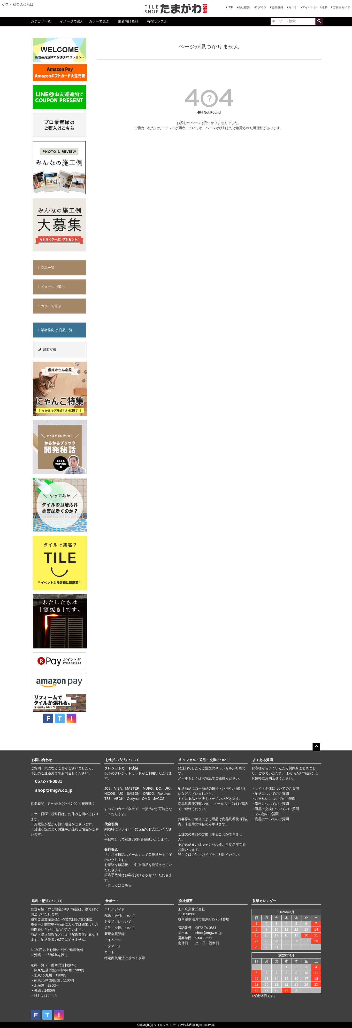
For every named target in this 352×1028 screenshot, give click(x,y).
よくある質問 (263, 760)
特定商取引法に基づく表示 (124, 958)
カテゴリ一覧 (41, 21)
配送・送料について (119, 916)
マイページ (309, 7)
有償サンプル (157, 21)
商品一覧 (47, 268)
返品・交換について (119, 928)
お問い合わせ (42, 760)
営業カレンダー (264, 901)
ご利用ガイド (341, 7)
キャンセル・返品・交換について (204, 760)
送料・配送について (47, 901)
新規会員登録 (114, 934)
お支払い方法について (122, 760)
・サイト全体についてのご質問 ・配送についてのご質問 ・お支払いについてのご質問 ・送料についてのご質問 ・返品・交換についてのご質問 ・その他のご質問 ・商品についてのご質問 (275, 804)
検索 (319, 21)
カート (292, 7)
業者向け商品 (128, 21)
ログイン (261, 7)
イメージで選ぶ (72, 21)
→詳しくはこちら (117, 885)
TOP (230, 7)
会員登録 (277, 7)
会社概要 (244, 7)
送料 (325, 7)
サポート (112, 901)
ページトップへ (316, 747)
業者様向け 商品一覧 (56, 330)
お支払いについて (117, 922)
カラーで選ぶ (99, 21)
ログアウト (112, 946)
